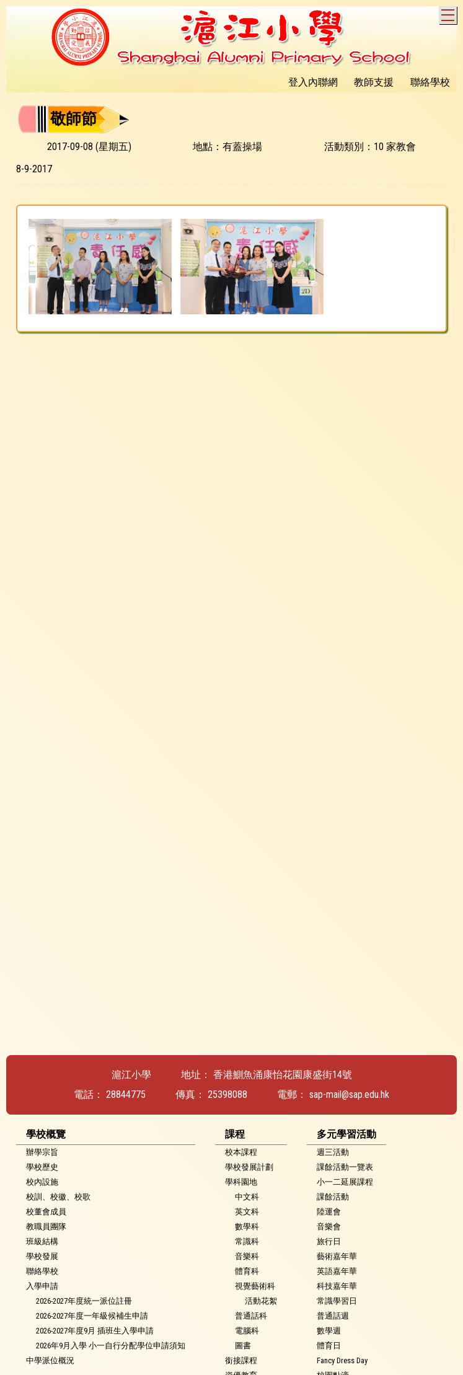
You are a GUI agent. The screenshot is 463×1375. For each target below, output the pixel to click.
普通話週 (333, 1315)
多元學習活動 (346, 1134)
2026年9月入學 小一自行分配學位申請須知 (110, 1345)
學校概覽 (46, 1134)
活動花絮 (261, 1301)
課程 (235, 1134)
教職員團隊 (46, 1226)
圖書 (243, 1345)
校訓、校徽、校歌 (58, 1196)
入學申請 (42, 1286)
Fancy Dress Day (342, 1360)
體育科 (247, 1271)
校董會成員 (46, 1211)
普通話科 (251, 1315)
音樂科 (247, 1256)
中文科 (247, 1196)
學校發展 (42, 1256)
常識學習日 (337, 1301)
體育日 (329, 1345)
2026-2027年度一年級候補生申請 (92, 1315)
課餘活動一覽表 (345, 1167)
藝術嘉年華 (337, 1256)
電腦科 (247, 1330)
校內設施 (42, 1182)
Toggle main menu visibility (449, 13)
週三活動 (333, 1152)
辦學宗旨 (42, 1152)
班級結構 (42, 1241)
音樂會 (329, 1226)
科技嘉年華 (337, 1286)
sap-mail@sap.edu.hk (349, 1094)
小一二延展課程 (345, 1182)
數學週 (329, 1330)
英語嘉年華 (337, 1271)
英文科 (247, 1211)
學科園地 (241, 1182)
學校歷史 (42, 1167)
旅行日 (329, 1241)
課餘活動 (333, 1196)
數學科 (247, 1226)
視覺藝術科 (255, 1286)
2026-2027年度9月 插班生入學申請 (95, 1330)
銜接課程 (241, 1360)
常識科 (247, 1241)
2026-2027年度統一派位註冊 (84, 1301)
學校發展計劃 (249, 1167)
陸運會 (329, 1211)
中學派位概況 (50, 1360)
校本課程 (241, 1152)
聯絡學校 (42, 1271)
